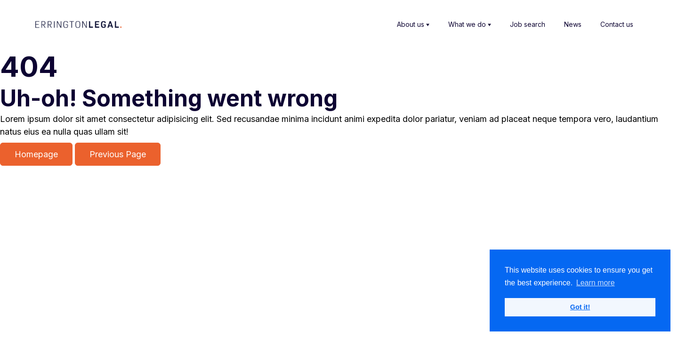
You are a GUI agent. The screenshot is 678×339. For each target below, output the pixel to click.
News (572, 24)
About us (413, 24)
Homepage (36, 154)
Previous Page (117, 154)
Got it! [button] (580, 307)
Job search (527, 24)
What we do (469, 24)
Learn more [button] (595, 283)
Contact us (616, 24)
